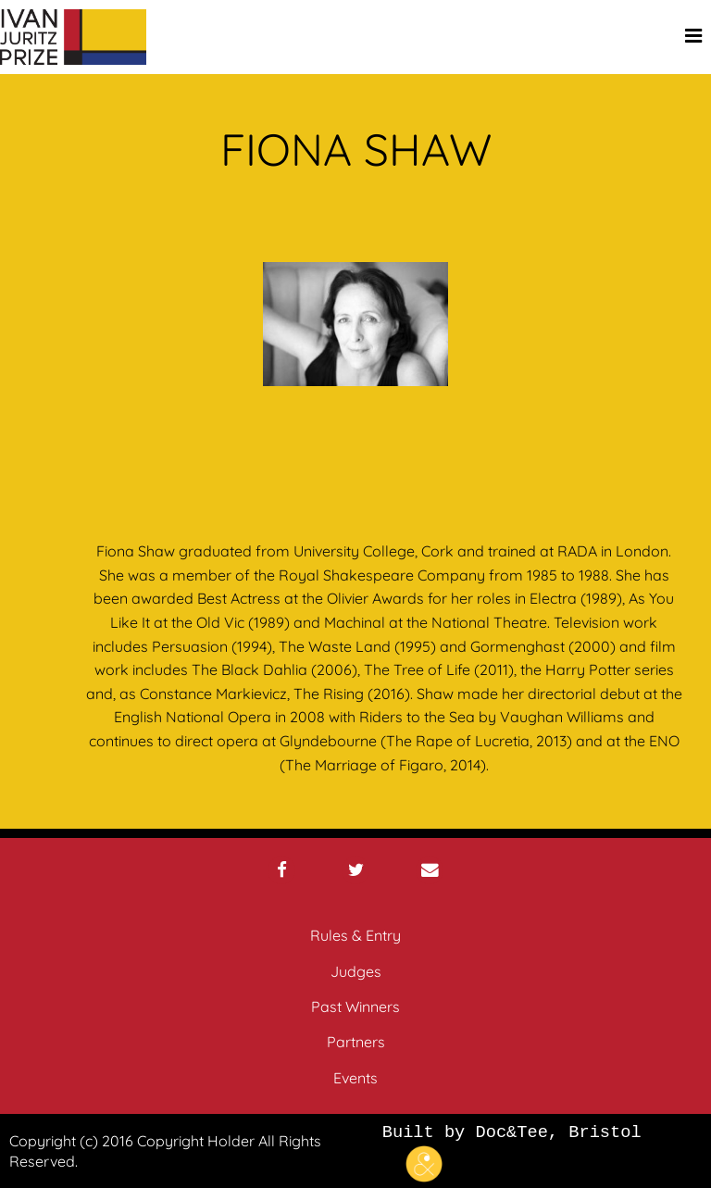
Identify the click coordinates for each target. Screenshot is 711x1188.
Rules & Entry (355, 935)
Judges (356, 971)
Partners (356, 1041)
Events (355, 1078)
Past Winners (355, 1006)
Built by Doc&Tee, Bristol (512, 1151)
